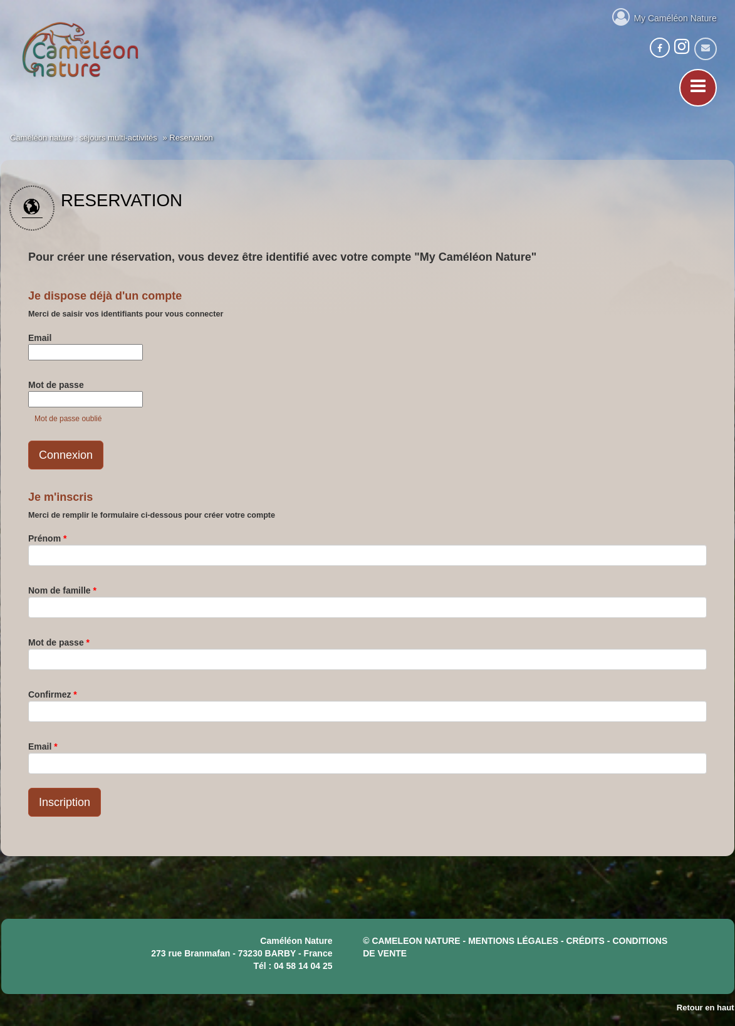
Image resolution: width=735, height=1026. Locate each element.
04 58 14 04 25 (303, 966)
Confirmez (52, 694)
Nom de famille (62, 590)
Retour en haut (705, 1007)
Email (39, 338)
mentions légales (513, 941)
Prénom (47, 538)
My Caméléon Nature (664, 16)
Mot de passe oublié (68, 418)
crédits (585, 941)
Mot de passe (56, 385)
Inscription (64, 802)
